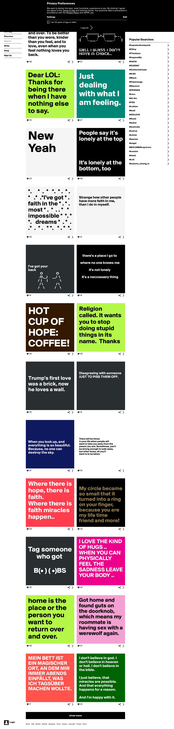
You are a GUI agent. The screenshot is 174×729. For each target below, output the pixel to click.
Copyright (71, 724)
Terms (85, 724)
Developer (51, 724)
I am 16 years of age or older (63, 22)
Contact (64, 724)
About (28, 724)
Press (58, 724)
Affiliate (44, 724)
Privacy (78, 724)
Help (32, 724)
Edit (125, 17)
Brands (38, 724)
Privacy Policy (72, 13)
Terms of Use (69, 11)
